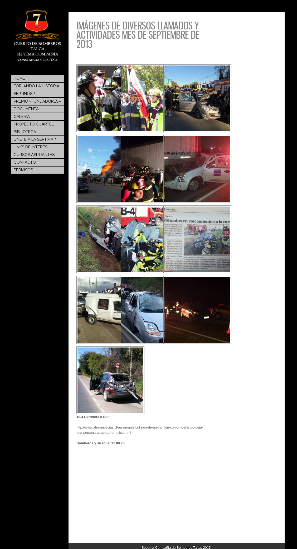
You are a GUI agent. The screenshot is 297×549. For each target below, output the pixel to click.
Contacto (25, 162)
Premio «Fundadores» (37, 101)
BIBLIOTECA (25, 131)
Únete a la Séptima (35, 139)
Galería (23, 116)
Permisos (23, 170)
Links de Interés (30, 147)
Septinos (25, 93)
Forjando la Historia (36, 86)
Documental (27, 109)
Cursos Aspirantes (34, 154)
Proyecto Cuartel (34, 124)
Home (19, 78)
